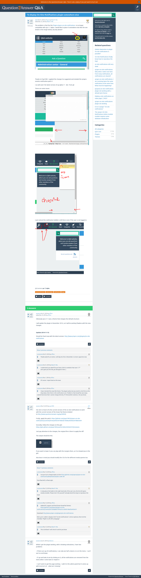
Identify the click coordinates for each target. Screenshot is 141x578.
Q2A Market (136, 576)
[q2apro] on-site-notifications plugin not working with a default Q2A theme (104, 91)
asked (36, 20)
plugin (63, 292)
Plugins (47, 20)
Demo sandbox (14, 576)
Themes (97, 137)
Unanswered (68, 9)
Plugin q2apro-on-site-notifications (64, 25)
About (101, 9)
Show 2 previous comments (44, 350)
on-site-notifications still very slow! (104, 65)
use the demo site (100, 38)
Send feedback (5, 576)
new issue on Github (100, 31)
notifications (57, 292)
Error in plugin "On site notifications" (102, 108)
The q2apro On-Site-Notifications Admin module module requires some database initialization (104, 115)
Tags (75, 9)
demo (78, 2)
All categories (99, 129)
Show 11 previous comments (45, 468)
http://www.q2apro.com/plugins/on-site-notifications (58, 513)
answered (38, 313)
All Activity (48, 9)
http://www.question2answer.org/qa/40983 (51, 414)
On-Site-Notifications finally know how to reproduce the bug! (104, 59)
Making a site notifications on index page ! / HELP (104, 97)
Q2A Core (98, 131)
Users (81, 9)
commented (40, 354)
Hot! (62, 9)
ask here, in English (104, 27)
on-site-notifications (40, 292)
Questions (56, 9)
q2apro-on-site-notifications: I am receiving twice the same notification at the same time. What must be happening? (104, 82)
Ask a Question (89, 9)
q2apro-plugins (49, 292)
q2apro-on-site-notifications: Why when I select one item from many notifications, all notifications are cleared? (104, 73)
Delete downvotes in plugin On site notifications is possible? (103, 51)
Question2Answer (100, 22)
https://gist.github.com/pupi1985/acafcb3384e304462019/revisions (57, 427)
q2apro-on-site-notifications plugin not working (104, 102)
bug (108, 33)
